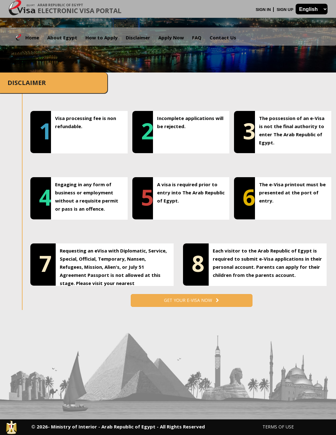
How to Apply (101, 37)
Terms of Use (278, 427)
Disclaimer (138, 37)
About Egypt (62, 37)
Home (32, 37)
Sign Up (285, 9)
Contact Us (223, 37)
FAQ (196, 37)
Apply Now (171, 37)
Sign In (264, 9)
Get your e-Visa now (191, 300)
